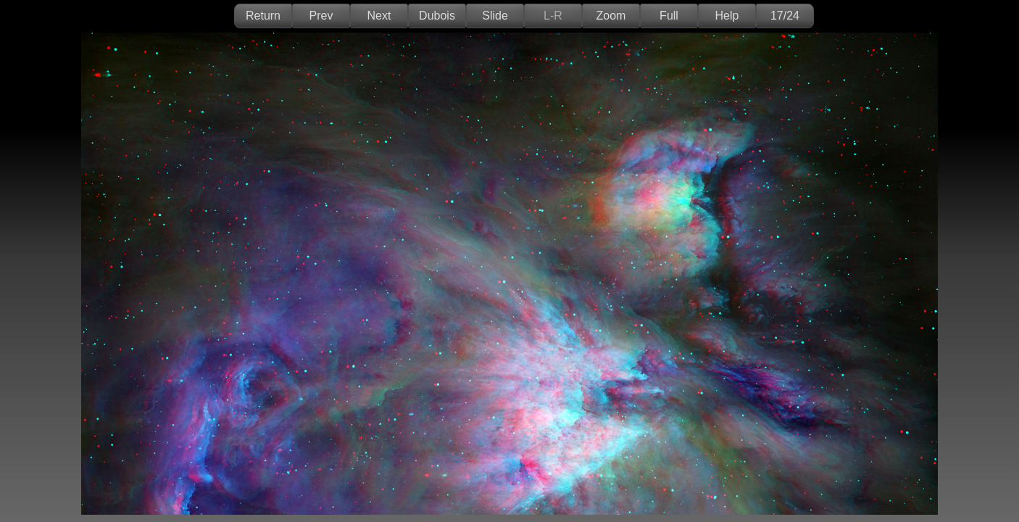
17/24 (784, 15)
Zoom (611, 15)
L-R (553, 15)
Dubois (437, 15)
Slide (495, 15)
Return (263, 15)
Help (727, 15)
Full (669, 15)
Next (379, 15)
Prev (321, 15)
